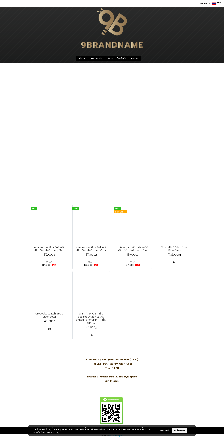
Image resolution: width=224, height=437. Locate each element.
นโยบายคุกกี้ (56, 432)
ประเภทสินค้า (96, 58)
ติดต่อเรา (134, 58)
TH (216, 3)
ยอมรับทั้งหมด (180, 430)
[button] (145, 58)
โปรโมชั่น (121, 58)
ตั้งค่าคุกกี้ (164, 430)
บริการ (110, 58)
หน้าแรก (82, 58)
